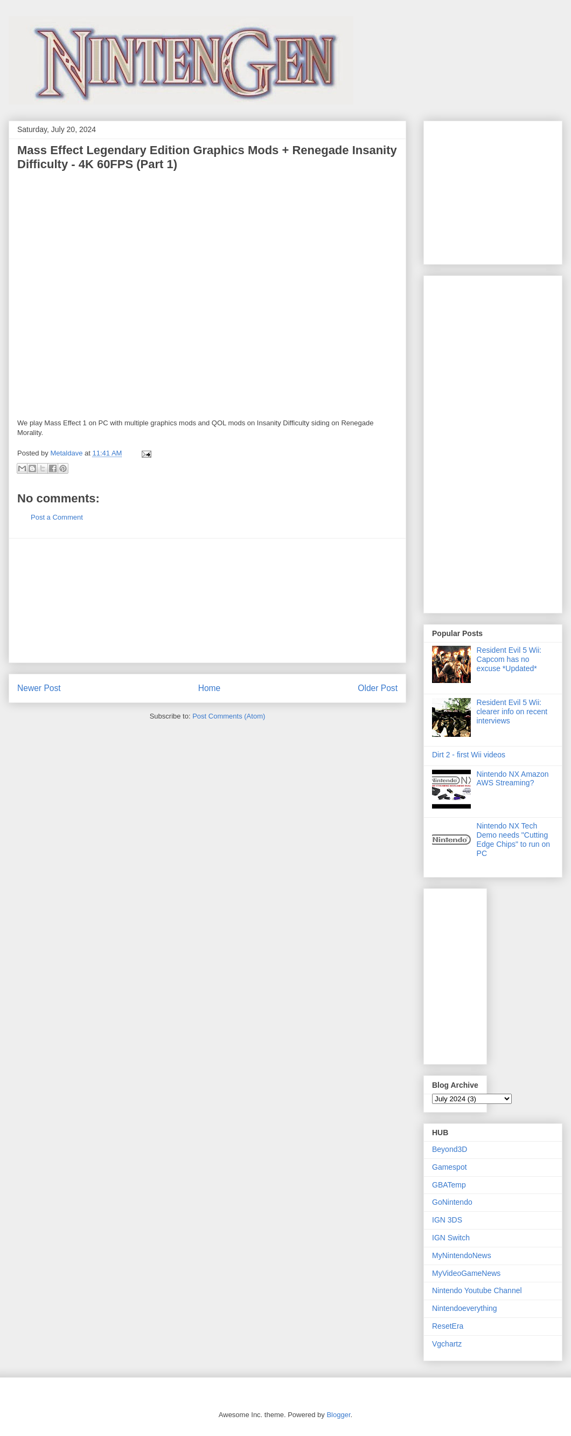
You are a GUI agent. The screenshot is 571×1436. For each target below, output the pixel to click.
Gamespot (449, 1167)
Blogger (338, 1415)
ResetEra (447, 1326)
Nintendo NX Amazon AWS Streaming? (513, 779)
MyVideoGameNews (466, 1273)
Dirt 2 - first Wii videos (468, 754)
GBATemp (449, 1184)
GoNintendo (452, 1202)
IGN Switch (451, 1237)
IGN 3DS (447, 1220)
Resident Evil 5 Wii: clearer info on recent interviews (512, 711)
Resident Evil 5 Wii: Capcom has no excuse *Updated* (509, 659)
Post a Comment (57, 517)
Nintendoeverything (464, 1308)
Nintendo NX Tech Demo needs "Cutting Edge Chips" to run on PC (514, 839)
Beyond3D (449, 1149)
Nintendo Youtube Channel (477, 1290)
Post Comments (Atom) (228, 716)
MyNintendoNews (461, 1255)
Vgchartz (447, 1344)
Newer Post (39, 688)
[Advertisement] (207, 600)
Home (209, 688)
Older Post (378, 688)
